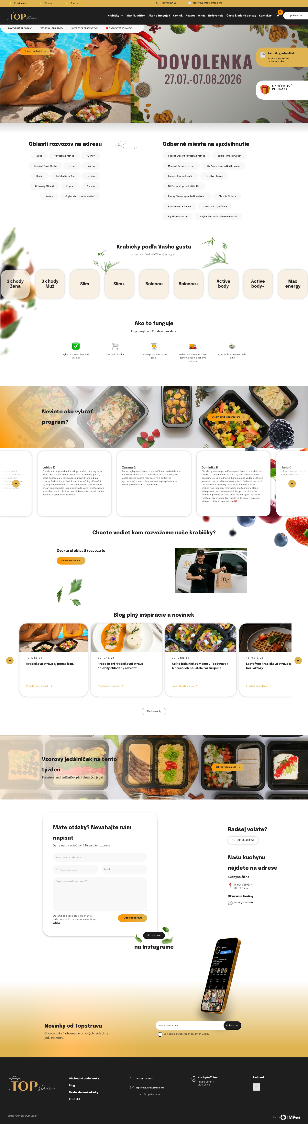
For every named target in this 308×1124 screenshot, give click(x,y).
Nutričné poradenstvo (85, 28)
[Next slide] (292, 483)
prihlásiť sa (296, 16)
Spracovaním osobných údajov (192, 1034)
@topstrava (154, 935)
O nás (201, 16)
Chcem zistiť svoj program (228, 417)
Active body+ (258, 284)
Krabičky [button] (116, 15)
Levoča (91, 176)
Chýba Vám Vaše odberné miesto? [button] (218, 216)
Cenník (178, 16)
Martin (91, 166)
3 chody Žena (15, 284)
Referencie (216, 16)
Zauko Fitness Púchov (229, 156)
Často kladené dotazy (241, 16)
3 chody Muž (49, 284)
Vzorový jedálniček (51, 28)
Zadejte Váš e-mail (168, 1026)
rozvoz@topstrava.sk (148, 1094)
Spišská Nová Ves (65, 176)
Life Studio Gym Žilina (215, 206)
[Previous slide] (16, 483)
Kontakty (265, 16)
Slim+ (119, 284)
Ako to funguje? (159, 16)
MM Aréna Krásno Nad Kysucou (223, 166)
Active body (223, 284)
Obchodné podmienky (84, 1078)
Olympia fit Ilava (227, 196)
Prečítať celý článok (39, 686)
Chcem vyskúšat (35, 51)
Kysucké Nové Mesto (45, 166)
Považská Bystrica (64, 156)
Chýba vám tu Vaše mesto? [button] (80, 196)
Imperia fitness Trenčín (180, 176)
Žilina (39, 156)
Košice (49, 196)
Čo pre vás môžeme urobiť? (71, 881)
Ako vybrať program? (20, 28)
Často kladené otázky (83, 1092)
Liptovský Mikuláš (44, 186)
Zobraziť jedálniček (228, 767)
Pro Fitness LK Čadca (179, 206)
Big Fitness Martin (178, 216)
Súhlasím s (169, 1034)
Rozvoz (190, 16)
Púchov (91, 156)
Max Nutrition (136, 16)
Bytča (72, 166)
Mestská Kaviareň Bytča (181, 166)
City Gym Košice (214, 176)
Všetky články (154, 711)
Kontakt (74, 1099)
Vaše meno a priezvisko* (69, 857)
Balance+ (189, 284)
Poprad (70, 186)
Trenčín (91, 186)
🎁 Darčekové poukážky (119, 28)
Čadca (39, 176)
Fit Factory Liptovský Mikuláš (183, 186)
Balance (154, 284)
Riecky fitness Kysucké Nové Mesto (187, 196)
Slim (84, 284)
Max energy (292, 284)
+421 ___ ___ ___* (67, 869)
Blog (72, 1085)
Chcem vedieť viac (71, 560)
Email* (107, 869)
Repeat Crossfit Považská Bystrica (186, 156)
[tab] (21, 107)
